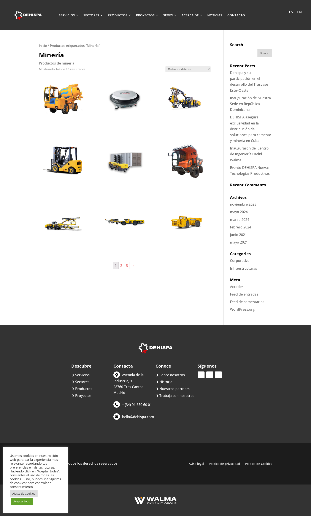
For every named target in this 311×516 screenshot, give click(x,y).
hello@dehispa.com (138, 416)
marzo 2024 (239, 219)
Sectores (82, 381)
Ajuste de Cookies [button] (23, 494)
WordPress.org (242, 309)
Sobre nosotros (172, 375)
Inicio (43, 45)
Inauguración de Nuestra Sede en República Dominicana (250, 104)
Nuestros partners (174, 388)
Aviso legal (196, 464)
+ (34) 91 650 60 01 (137, 404)
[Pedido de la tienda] (188, 69)
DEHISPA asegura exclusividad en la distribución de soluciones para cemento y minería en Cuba (250, 129)
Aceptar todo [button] (21, 501)
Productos (83, 388)
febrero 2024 (240, 227)
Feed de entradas (244, 294)
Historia (165, 381)
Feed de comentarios (247, 301)
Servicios (82, 375)
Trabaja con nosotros (176, 395)
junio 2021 (238, 234)
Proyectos (83, 395)
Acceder (236, 286)
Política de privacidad (224, 464)
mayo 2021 (239, 242)
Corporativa (239, 260)
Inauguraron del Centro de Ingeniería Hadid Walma (249, 154)
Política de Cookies (258, 464)
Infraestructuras (243, 268)
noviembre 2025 (243, 204)
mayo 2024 (239, 211)
